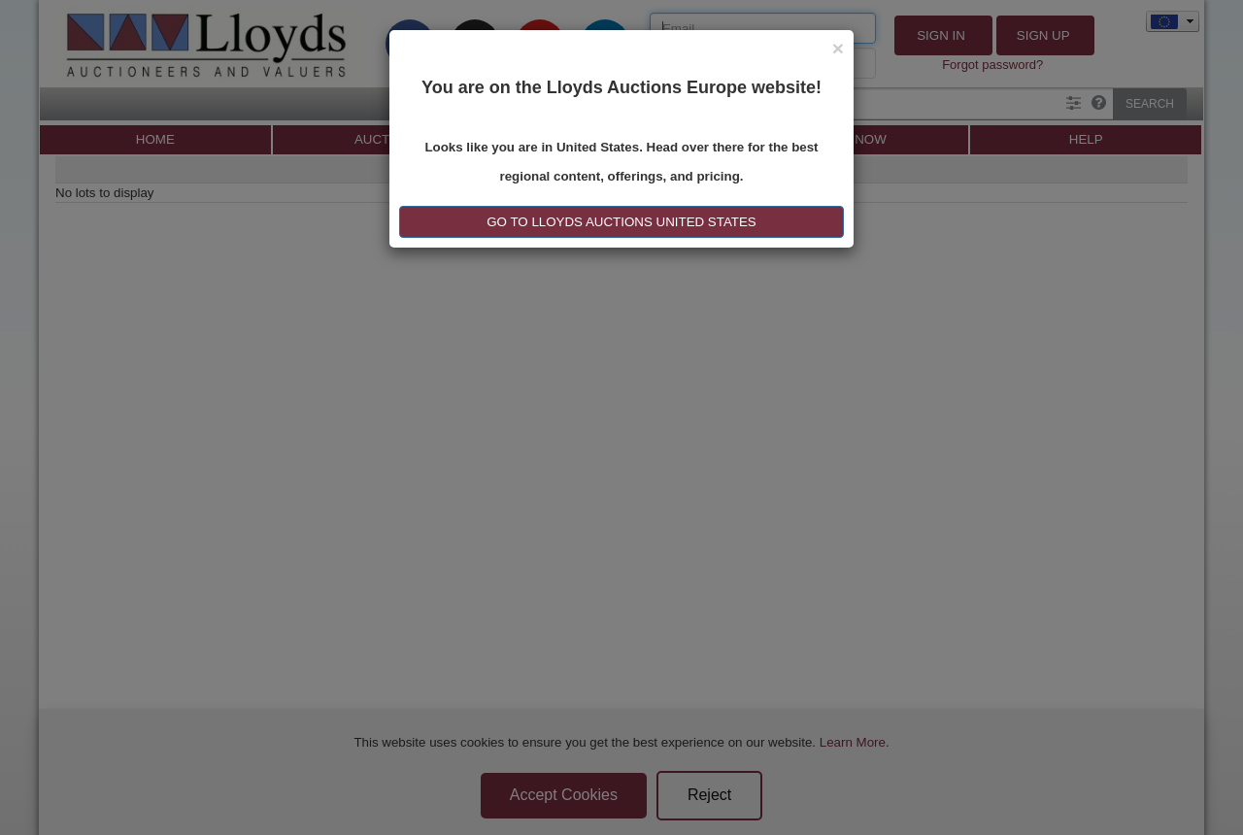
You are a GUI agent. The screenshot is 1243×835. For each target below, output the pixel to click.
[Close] (838, 48)
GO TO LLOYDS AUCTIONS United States (621, 222)
